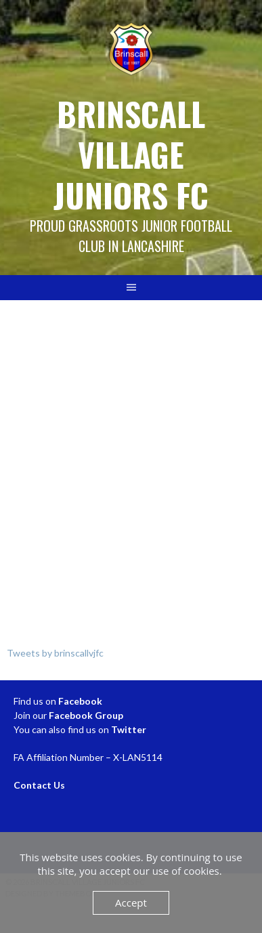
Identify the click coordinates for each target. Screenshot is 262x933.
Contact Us (39, 785)
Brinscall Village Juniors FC (131, 154)
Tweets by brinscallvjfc (55, 653)
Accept (131, 902)
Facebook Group (86, 715)
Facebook (80, 701)
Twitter (128, 729)
